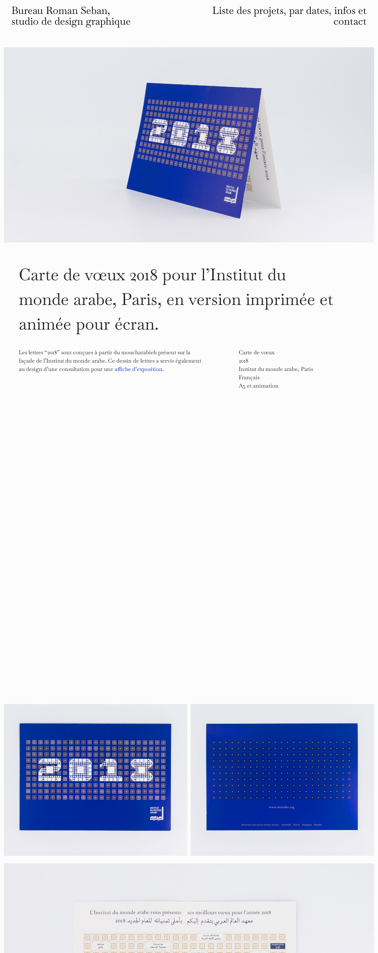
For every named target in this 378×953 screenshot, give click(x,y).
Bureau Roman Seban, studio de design (71, 16)
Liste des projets (248, 10)
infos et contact (350, 16)
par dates (309, 10)
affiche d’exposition (139, 369)
